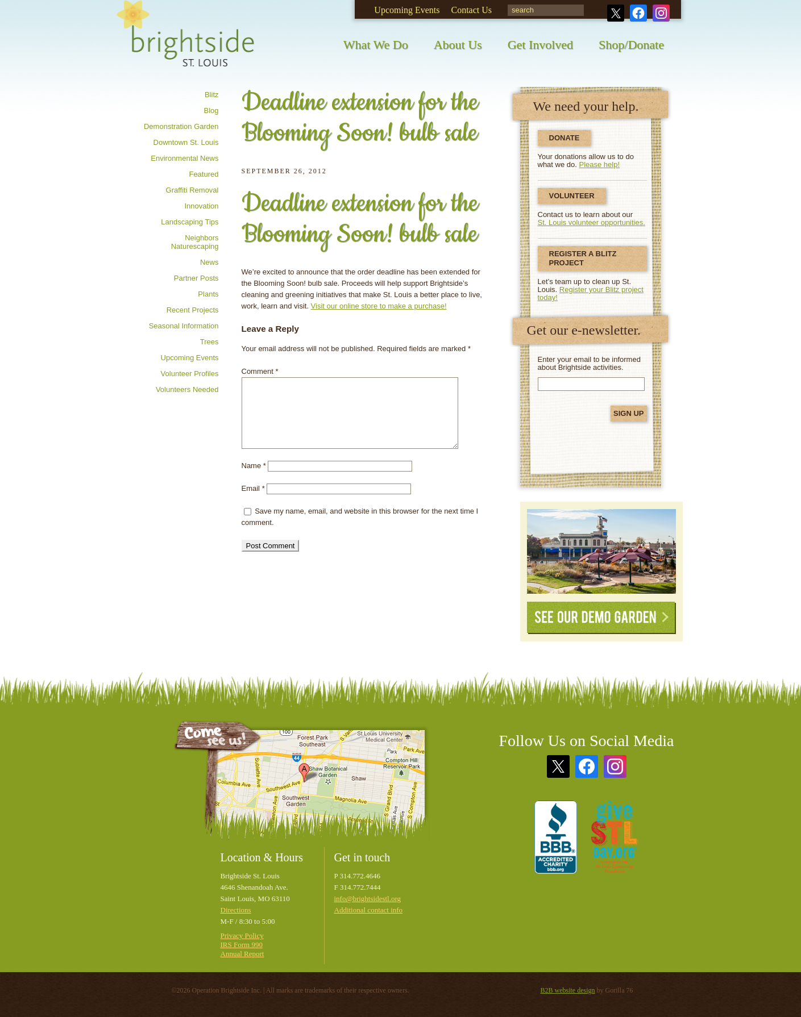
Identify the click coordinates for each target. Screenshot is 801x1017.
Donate (564, 138)
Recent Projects (193, 310)
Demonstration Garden (181, 126)
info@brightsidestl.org (367, 898)
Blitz (212, 94)
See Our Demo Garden (601, 618)
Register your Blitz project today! (591, 293)
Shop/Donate (631, 44)
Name (254, 465)
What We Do (375, 44)
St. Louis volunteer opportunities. (591, 222)
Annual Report (242, 953)
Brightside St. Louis (185, 41)
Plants (208, 294)
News (209, 262)
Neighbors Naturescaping (195, 242)
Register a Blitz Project (583, 258)
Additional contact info (368, 910)
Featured (203, 174)
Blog (211, 110)
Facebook (638, 13)
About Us (458, 44)
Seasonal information (184, 326)
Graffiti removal (192, 190)
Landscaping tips (189, 222)
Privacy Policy (242, 935)
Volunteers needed (187, 389)
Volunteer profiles (190, 373)
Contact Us (471, 10)
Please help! (599, 164)
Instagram (661, 13)
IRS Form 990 (242, 944)
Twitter (615, 13)
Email (253, 488)
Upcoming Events (406, 10)
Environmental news (184, 158)
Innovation (202, 206)
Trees (209, 341)
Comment (260, 371)
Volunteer (572, 195)
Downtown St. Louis (186, 142)
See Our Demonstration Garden (601, 551)
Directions (236, 910)
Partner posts (196, 278)
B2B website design (568, 990)
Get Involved (540, 44)
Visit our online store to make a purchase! (379, 306)
